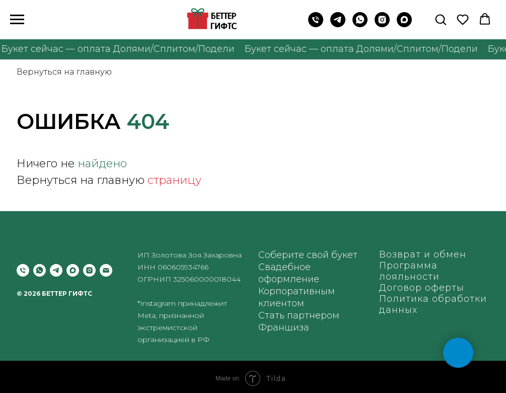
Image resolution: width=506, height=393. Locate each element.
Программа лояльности (409, 271)
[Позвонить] (23, 270)
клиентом (281, 303)
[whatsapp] (39, 270)
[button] (441, 19)
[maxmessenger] (404, 24)
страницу (174, 180)
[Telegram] (337, 24)
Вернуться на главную (64, 72)
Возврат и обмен (422, 254)
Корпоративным (296, 291)
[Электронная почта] (106, 270)
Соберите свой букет (307, 254)
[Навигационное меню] (17, 20)
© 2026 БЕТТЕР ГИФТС (54, 293)
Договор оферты (421, 287)
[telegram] (56, 270)
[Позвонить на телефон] (315, 24)
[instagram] (382, 24)
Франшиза (283, 327)
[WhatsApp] (360, 24)
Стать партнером (298, 315)
